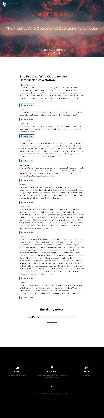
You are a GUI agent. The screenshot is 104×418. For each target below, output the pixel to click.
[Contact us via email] (17, 367)
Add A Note (26, 105)
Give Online (86, 375)
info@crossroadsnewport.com (17, 375)
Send (52, 325)
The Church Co (52, 399)
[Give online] (87, 367)
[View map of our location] (52, 367)
